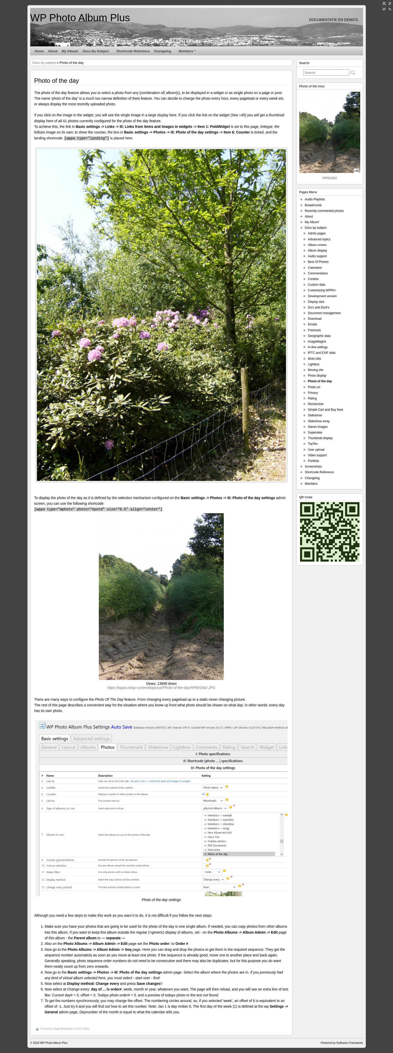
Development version (322, 296)
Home (39, 51)
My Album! (70, 51)
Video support (317, 455)
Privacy (313, 393)
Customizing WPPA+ (322, 290)
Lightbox (314, 364)
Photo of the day (320, 381)
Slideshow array (319, 421)
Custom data (316, 284)
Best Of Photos (318, 262)
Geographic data (319, 336)
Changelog (164, 52)
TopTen (313, 444)
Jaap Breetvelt (62, 1028)
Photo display (317, 375)
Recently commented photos (324, 211)
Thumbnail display (320, 438)
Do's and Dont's (319, 307)
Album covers (317, 245)
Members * (187, 51)
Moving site (316, 370)
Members (311, 484)
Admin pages (317, 233)
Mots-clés (314, 358)
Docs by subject (98, 52)
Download (315, 319)
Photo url (314, 387)
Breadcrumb (313, 205)
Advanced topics (319, 239)
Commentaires (318, 273)
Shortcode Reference (133, 51)
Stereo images (318, 427)
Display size (316, 302)
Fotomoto (314, 330)
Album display (317, 250)
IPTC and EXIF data (321, 353)
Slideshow (315, 415)
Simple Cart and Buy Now (325, 409)
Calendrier (315, 268)
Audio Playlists (315, 199)
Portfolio (313, 461)
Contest (313, 279)
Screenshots (313, 466)
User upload (316, 449)
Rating (312, 398)
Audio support (317, 256)
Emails (312, 324)
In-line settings (318, 347)
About (53, 51)
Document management (324, 313)
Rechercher (316, 404)
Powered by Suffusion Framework (342, 1042)
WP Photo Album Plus (80, 17)
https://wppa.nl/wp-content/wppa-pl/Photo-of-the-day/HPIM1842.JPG (161, 688)
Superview (315, 432)
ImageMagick (317, 341)
